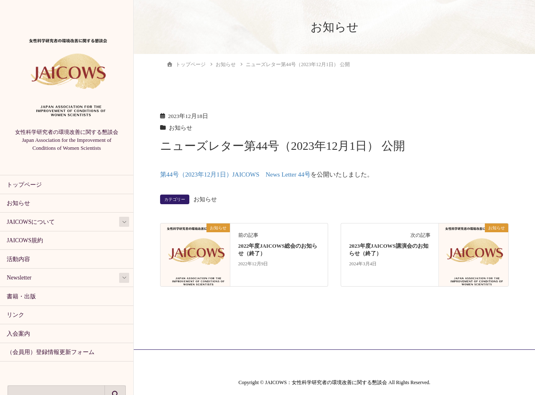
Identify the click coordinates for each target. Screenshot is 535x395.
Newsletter (19, 277)
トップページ (24, 185)
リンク (15, 315)
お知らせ (18, 203)
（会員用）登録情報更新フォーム (50, 352)
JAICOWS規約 (25, 240)
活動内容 (18, 259)
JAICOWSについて (31, 222)
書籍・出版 (21, 296)
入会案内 (18, 334)
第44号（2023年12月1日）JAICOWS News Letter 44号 (235, 174)
